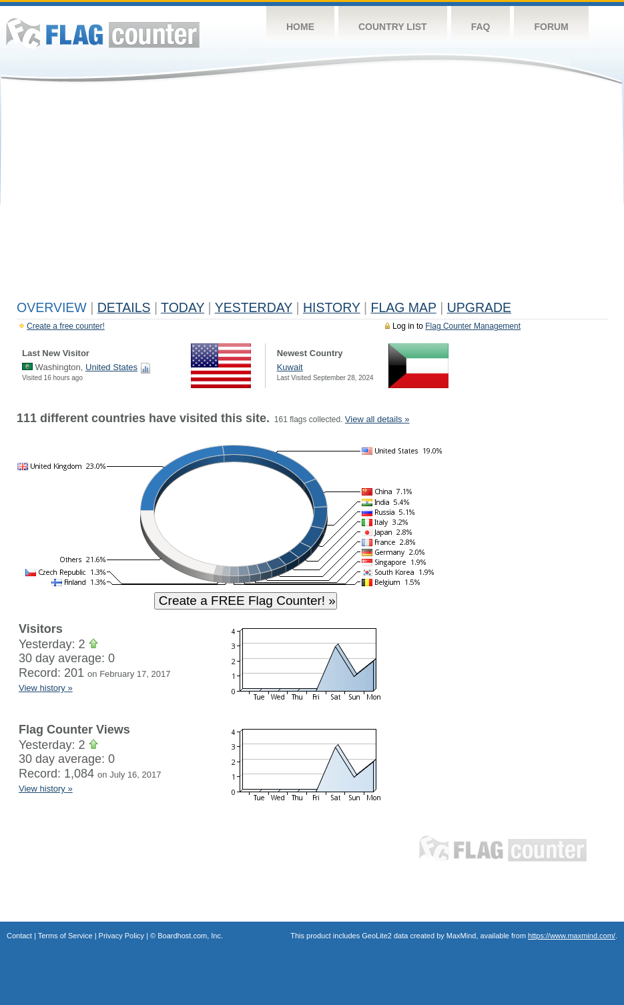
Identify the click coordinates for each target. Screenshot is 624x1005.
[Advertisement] (312, 194)
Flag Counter (103, 33)
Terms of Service (65, 936)
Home (300, 26)
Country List (392, 26)
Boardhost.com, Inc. (190, 936)
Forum (551, 26)
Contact (19, 936)
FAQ (481, 26)
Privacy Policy (121, 936)
